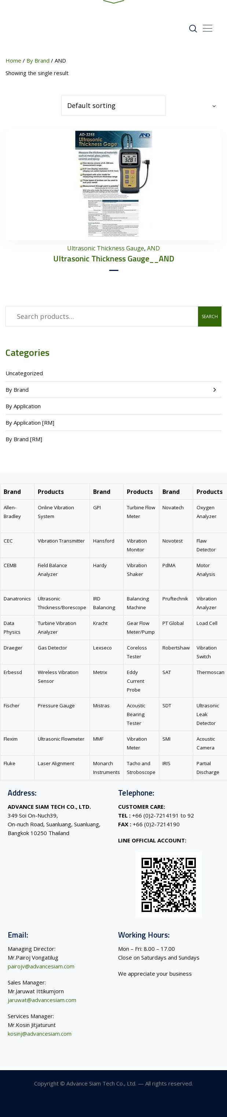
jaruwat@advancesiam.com (42, 1002)
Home (13, 63)
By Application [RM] (30, 425)
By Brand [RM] (24, 442)
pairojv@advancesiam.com (41, 969)
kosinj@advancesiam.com (40, 1036)
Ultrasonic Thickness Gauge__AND (113, 261)
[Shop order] (113, 108)
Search (210, 319)
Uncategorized (24, 376)
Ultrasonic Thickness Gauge (105, 251)
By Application (23, 409)
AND (153, 251)
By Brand (17, 392)
